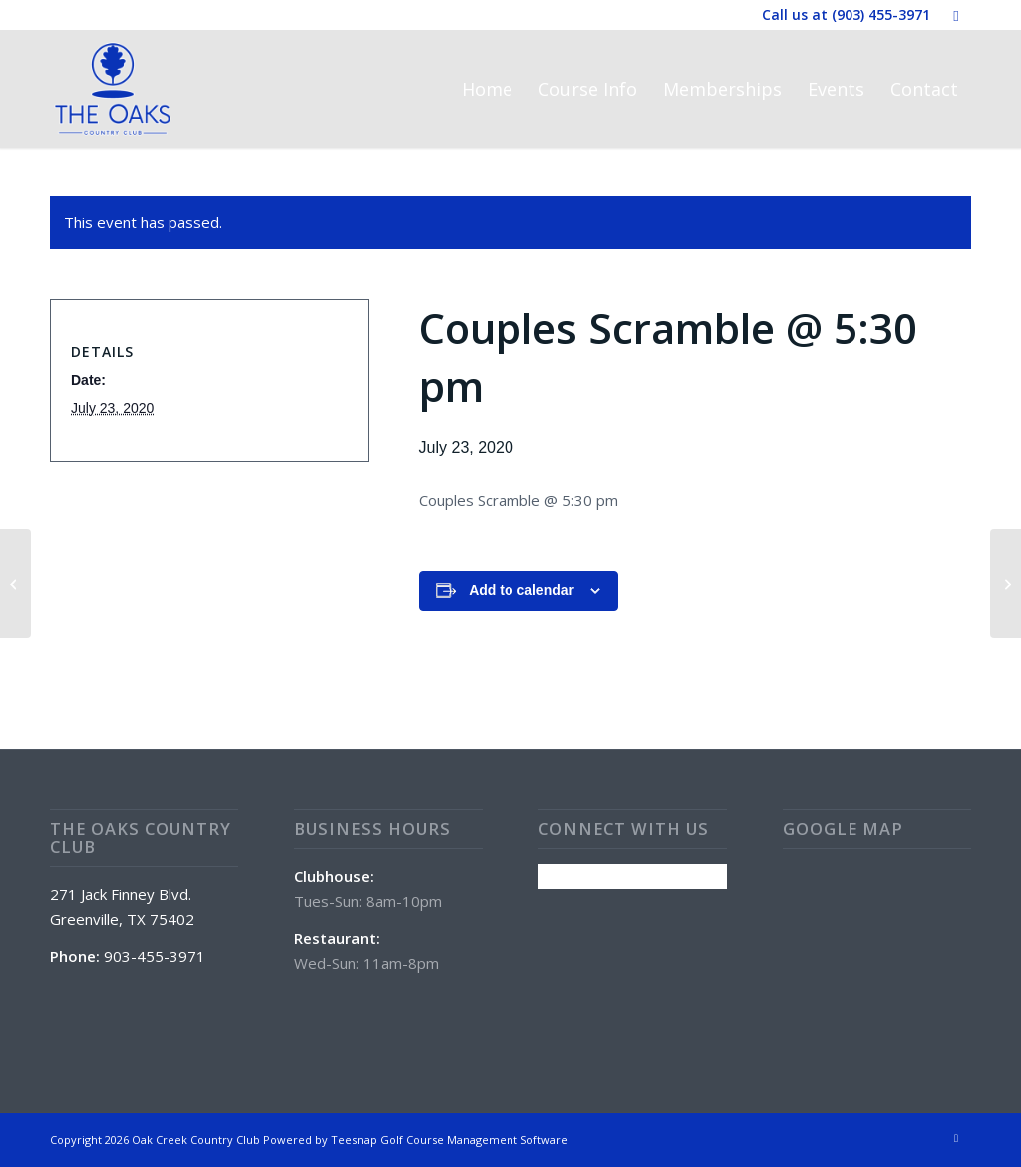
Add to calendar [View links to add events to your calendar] (521, 590)
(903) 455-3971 (881, 14)
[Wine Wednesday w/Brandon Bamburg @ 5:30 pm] (15, 583)
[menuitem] (487, 89)
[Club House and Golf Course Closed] (1005, 583)
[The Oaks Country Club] (112, 89)
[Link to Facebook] (956, 15)
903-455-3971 (154, 956)
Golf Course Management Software (474, 1139)
